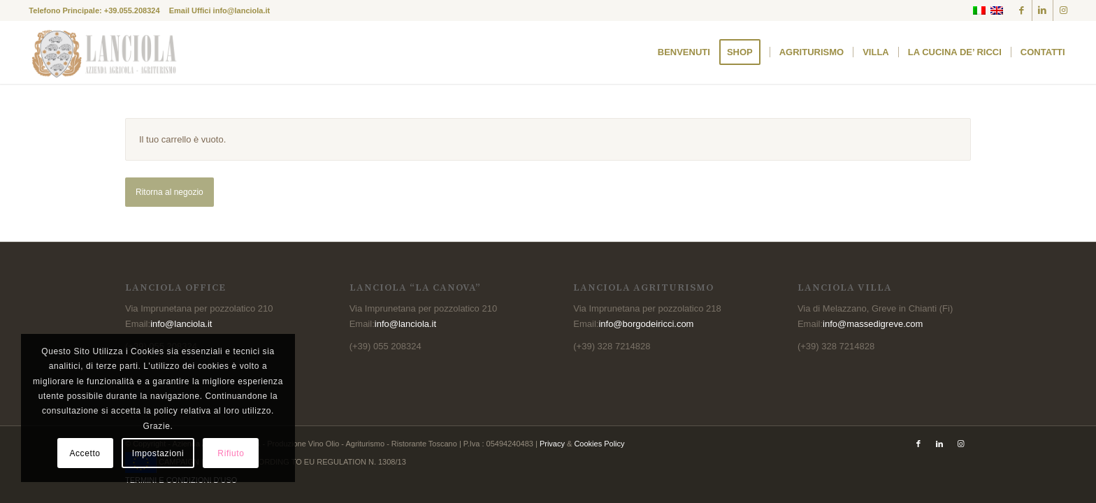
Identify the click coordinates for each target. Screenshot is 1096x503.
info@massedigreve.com (873, 324)
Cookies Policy (599, 443)
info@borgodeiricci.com (645, 324)
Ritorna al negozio (169, 192)
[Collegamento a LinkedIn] (1042, 10)
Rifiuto (230, 453)
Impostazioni (158, 453)
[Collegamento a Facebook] (1021, 10)
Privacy (552, 443)
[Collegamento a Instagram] (1063, 10)
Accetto (84, 453)
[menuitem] (684, 52)
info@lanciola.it (242, 10)
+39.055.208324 (132, 10)
